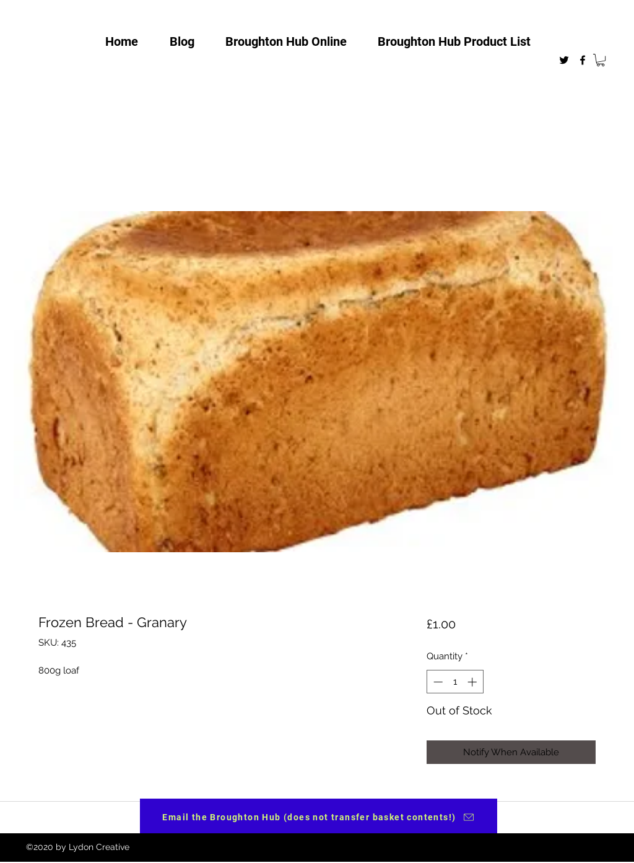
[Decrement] (436, 681)
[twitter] (564, 60)
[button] (600, 60)
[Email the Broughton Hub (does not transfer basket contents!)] (318, 817)
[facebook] (582, 60)
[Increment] (473, 681)
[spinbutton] (455, 681)
